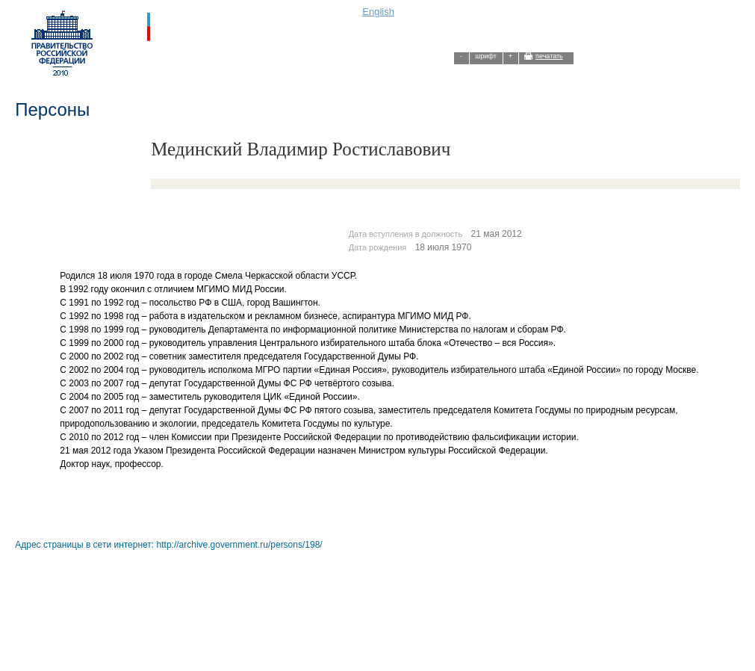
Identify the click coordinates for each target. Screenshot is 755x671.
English (378, 11)
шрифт (486, 56)
